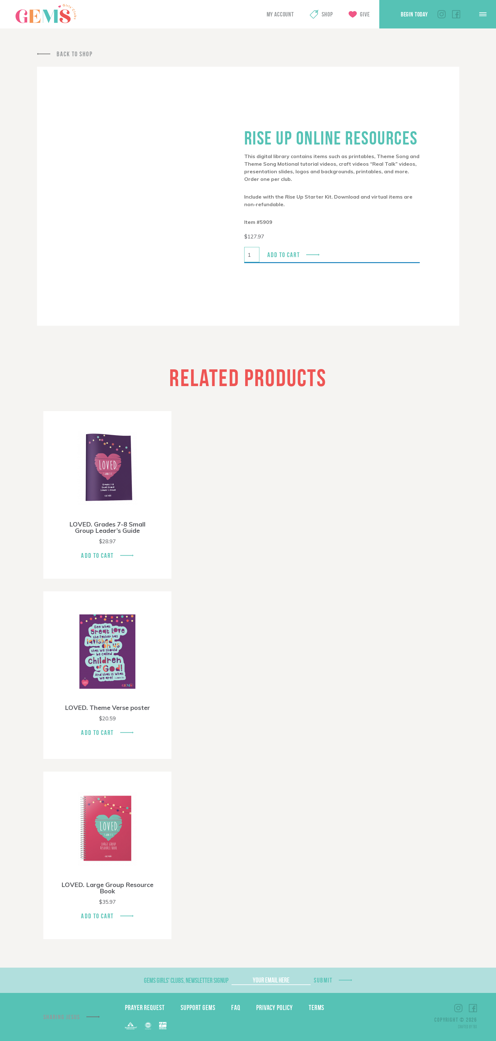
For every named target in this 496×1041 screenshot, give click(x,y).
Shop (327, 14)
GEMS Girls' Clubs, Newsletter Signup (186, 980)
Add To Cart (97, 555)
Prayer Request (145, 1007)
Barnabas (131, 1025)
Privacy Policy (274, 1007)
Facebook (456, 14)
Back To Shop (75, 54)
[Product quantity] (251, 254)
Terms (317, 1007)
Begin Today (414, 14)
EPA (162, 1025)
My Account (280, 14)
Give (364, 14)
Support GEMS (198, 1007)
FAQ (235, 1007)
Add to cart (283, 254)
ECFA (148, 1026)
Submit (323, 980)
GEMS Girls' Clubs (46, 13)
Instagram (441, 14)
